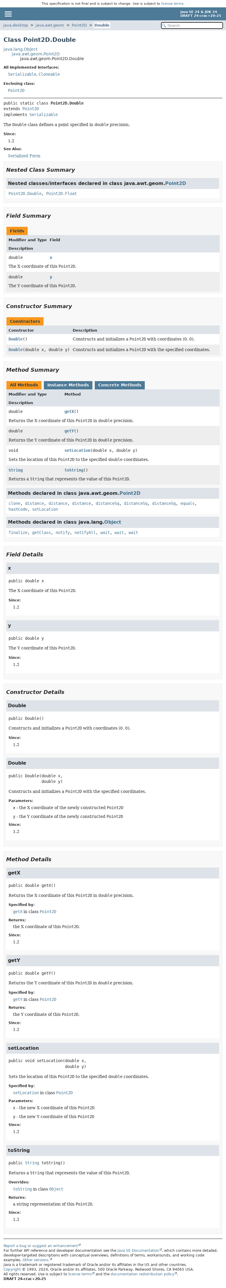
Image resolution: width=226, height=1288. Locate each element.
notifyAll (85, 532)
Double (101, 25)
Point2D (79, 25)
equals (187, 503)
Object (112, 522)
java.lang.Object (20, 49)
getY (69, 431)
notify (63, 532)
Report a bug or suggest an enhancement (41, 1246)
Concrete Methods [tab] (119, 385)
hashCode (18, 509)
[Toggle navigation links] (8, 14)
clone (14, 503)
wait (105, 532)
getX (69, 411)
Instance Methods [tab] (68, 385)
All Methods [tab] (24, 385)
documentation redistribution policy (142, 1274)
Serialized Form (24, 155)
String (16, 470)
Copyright (12, 1269)
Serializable (22, 74)
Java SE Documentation (138, 1251)
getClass (41, 532)
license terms (172, 4)
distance (34, 503)
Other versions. (36, 1260)
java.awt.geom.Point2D (36, 54)
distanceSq (107, 503)
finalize (18, 532)
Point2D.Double (25, 193)
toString (73, 470)
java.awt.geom (50, 25)
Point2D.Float (61, 193)
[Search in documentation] (192, 25)
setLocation (77, 450)
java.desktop (15, 25)
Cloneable (49, 74)
